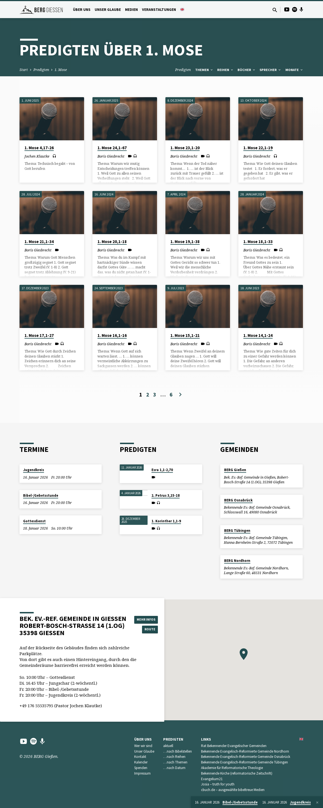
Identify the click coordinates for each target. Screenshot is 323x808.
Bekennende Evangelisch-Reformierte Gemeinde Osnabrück (245, 756)
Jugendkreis (33, 469)
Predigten (41, 69)
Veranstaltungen (159, 9)
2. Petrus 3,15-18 (165, 495)
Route (148, 629)
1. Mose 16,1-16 (112, 335)
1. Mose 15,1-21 (185, 335)
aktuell (168, 745)
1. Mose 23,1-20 (185, 147)
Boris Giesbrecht (110, 156)
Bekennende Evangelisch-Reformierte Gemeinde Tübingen (244, 762)
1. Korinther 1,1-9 (166, 521)
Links (206, 739)
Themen (204, 70)
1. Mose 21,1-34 (39, 241)
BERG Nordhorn (237, 560)
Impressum (142, 773)
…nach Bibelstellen (177, 751)
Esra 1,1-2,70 (162, 469)
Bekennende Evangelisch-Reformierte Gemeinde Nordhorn (245, 751)
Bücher (247, 70)
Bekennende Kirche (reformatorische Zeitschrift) (236, 773)
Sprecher (271, 70)
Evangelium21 (212, 779)
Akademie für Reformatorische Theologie (232, 767)
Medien (131, 9)
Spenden (140, 767)
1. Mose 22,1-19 (258, 147)
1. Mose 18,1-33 (258, 241)
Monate (294, 70)
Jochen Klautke (37, 156)
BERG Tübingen (237, 530)
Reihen (225, 70)
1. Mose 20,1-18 (112, 241)
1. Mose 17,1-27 (39, 335)
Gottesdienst (34, 521)
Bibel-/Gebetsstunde (40, 495)
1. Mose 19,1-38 (185, 241)
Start (23, 69)
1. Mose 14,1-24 (258, 335)
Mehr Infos (148, 618)
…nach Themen (175, 762)
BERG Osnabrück (238, 500)
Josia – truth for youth (217, 784)
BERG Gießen (235, 469)
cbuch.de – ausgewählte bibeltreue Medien (233, 789)
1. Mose (61, 69)
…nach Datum (174, 767)
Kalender (141, 762)
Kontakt (140, 756)
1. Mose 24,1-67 (112, 147)
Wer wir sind (143, 745)
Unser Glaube (108, 9)
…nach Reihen (174, 756)
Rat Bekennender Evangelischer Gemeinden (233, 745)
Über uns (81, 9)
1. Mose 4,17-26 (39, 147)
